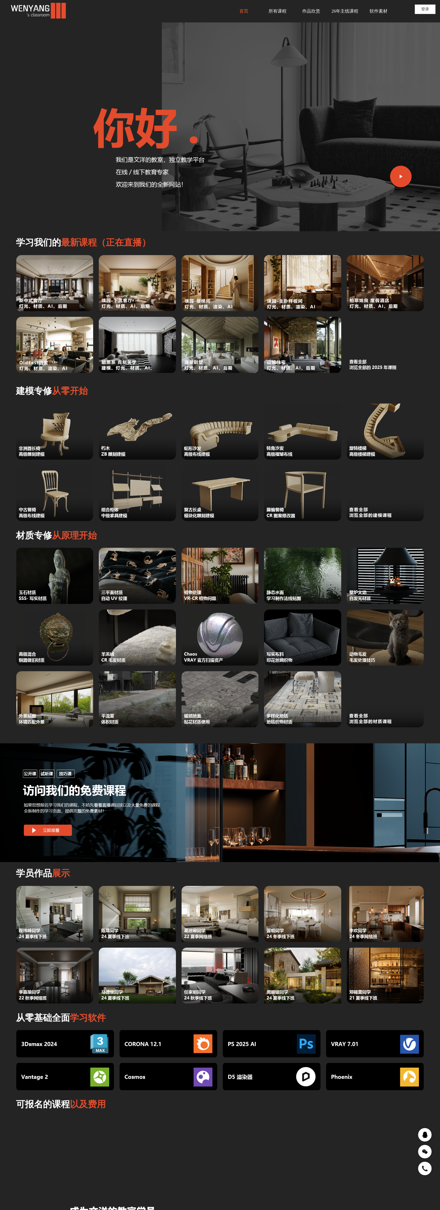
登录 (425, 9)
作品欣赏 (311, 11)
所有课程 (278, 11)
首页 (243, 11)
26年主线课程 (344, 11)
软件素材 (379, 11)
